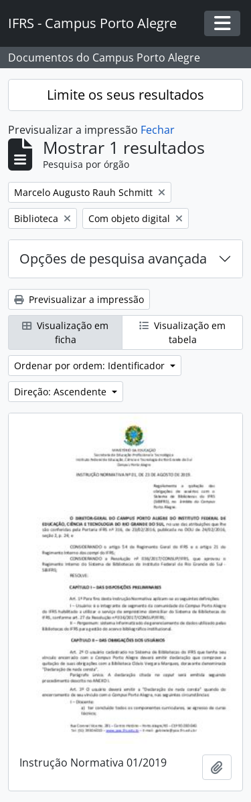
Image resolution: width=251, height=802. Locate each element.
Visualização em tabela (182, 332)
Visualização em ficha (65, 332)
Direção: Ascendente (61, 391)
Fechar (158, 129)
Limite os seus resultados (125, 95)
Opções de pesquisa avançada (113, 258)
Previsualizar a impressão (79, 299)
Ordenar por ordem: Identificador (90, 365)
